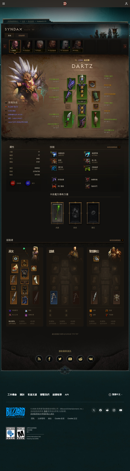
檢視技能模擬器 (113, 147)
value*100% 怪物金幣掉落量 (17, 122)
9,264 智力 (12, 106)
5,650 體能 (11, 111)
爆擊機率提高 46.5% (14, 114)
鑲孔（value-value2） (14, 118)
